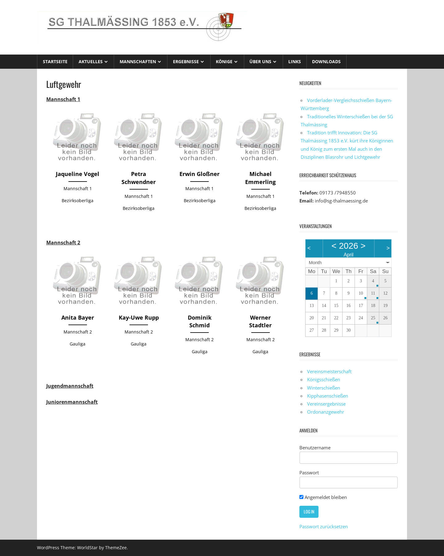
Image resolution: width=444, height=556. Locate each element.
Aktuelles (91, 61)
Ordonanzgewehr (325, 412)
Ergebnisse (186, 61)
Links (294, 61)
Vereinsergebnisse (326, 404)
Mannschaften (138, 61)
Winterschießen (323, 388)
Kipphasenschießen (327, 396)
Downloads (326, 61)
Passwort (309, 472)
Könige (224, 61)
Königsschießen (323, 379)
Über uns (260, 61)
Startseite (55, 61)
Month (315, 262)
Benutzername (315, 447)
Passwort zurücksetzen (323, 526)
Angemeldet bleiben (323, 497)
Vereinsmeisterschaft (329, 371)
